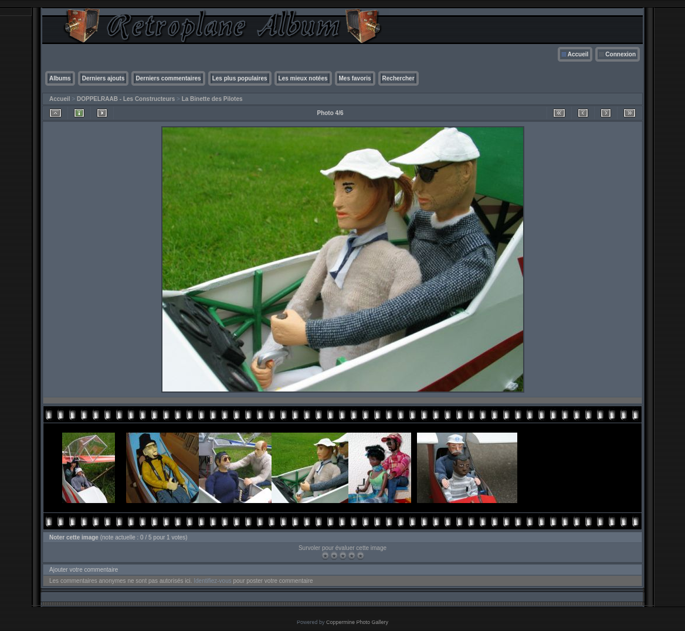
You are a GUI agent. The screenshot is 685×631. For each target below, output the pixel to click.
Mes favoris (355, 78)
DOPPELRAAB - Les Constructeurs (126, 99)
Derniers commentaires (168, 78)
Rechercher (398, 78)
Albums (60, 78)
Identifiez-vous (212, 581)
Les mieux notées (303, 78)
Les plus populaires (239, 78)
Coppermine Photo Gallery (357, 622)
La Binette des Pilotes (212, 99)
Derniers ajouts (103, 78)
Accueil (578, 54)
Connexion (620, 54)
